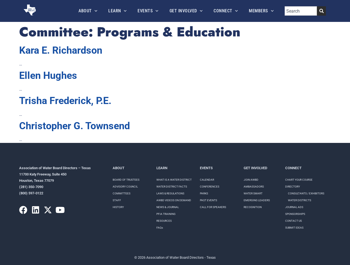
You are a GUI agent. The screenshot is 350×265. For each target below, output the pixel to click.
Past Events (208, 200)
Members (261, 11)
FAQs (159, 227)
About (87, 11)
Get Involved (186, 11)
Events (148, 11)
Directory (292, 186)
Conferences (209, 186)
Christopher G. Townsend (74, 126)
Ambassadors (254, 186)
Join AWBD (251, 180)
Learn (117, 11)
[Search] (321, 11)
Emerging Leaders (257, 200)
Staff (117, 200)
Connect (226, 11)
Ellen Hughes (48, 75)
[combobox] (301, 11)
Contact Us (293, 221)
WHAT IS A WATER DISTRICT (174, 180)
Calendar (207, 180)
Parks (204, 193)
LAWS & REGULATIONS (170, 193)
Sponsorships (295, 214)
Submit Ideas (294, 227)
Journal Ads (294, 207)
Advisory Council (125, 186)
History (118, 207)
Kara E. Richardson (60, 50)
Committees (121, 193)
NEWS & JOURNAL (167, 207)
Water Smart (253, 193)
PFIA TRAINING (166, 214)
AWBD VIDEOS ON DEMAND (173, 200)
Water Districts (299, 200)
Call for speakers (213, 207)
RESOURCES (164, 221)
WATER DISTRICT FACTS (171, 186)
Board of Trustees (126, 180)
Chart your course (299, 180)
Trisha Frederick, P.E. (65, 100)
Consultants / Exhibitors (306, 193)
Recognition (253, 207)
